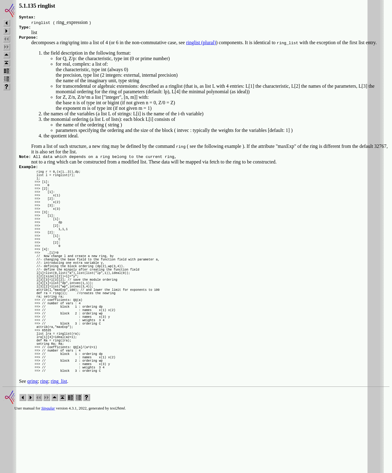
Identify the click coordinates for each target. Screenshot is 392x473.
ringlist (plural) (201, 45)
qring (32, 441)
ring (44, 441)
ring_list (59, 441)
